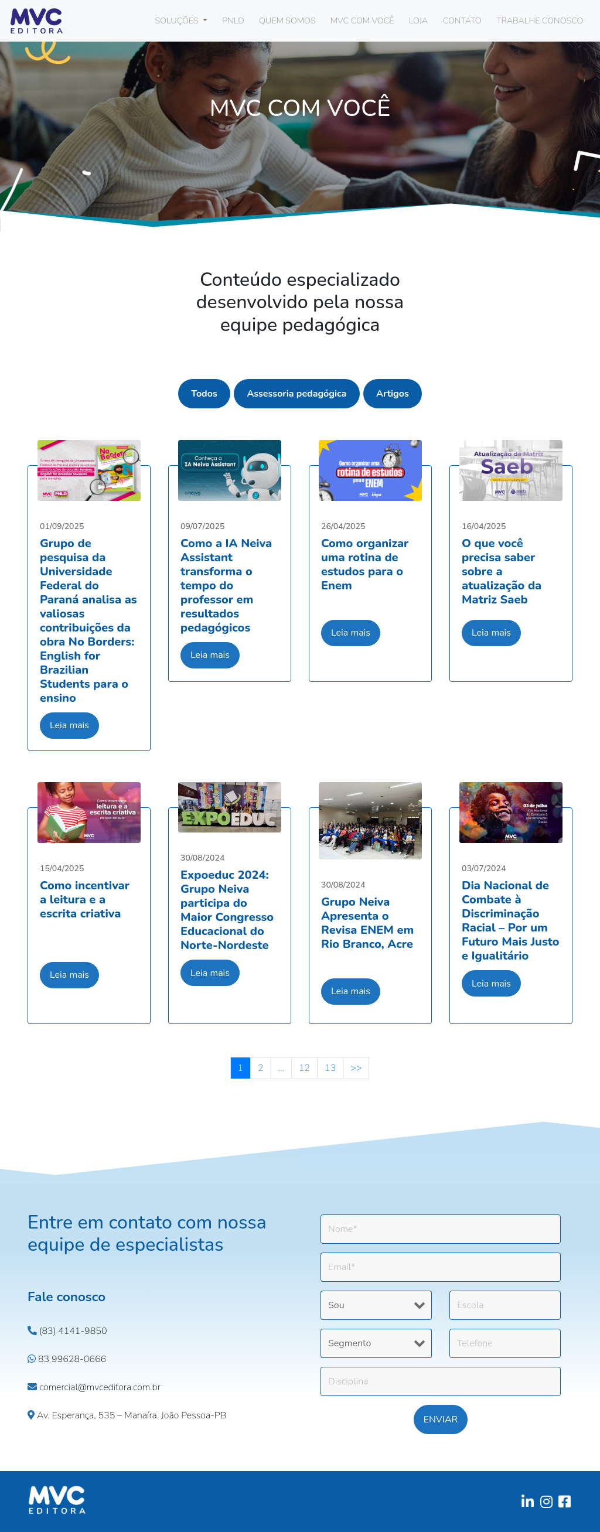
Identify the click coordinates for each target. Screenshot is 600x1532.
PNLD (233, 20)
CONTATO (462, 20)
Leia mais (69, 725)
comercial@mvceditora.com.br (94, 1387)
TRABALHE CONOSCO (539, 20)
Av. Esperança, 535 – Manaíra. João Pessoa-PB (127, 1415)
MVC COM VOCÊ (362, 20)
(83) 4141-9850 (67, 1331)
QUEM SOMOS (287, 20)
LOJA (418, 20)
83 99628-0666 (67, 1359)
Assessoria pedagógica (296, 393)
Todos (204, 393)
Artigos (392, 393)
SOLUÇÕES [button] (177, 20)
